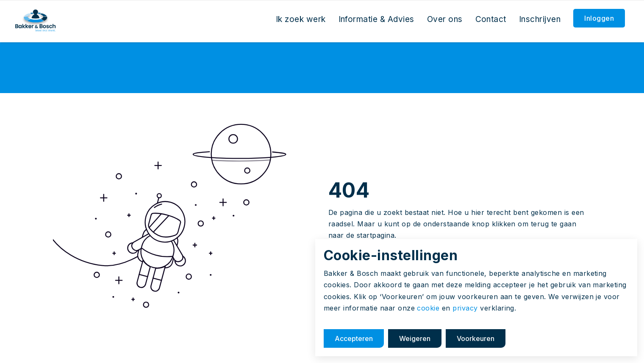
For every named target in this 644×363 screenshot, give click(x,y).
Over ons (445, 19)
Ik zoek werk (301, 19)
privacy (464, 308)
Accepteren (354, 338)
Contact (490, 19)
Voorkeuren (475, 338)
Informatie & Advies (376, 19)
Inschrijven (540, 19)
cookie (428, 308)
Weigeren (414, 338)
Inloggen (599, 18)
